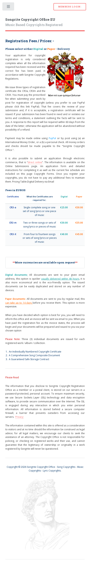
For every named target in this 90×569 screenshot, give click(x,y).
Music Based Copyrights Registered (34, 22)
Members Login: (69, 6)
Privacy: (19, 417)
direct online (35, 162)
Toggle (8, 7)
